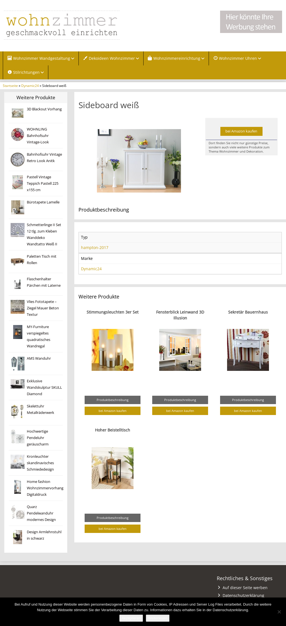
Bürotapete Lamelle (43, 202)
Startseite (10, 85)
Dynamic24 (30, 85)
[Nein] (279, 612)
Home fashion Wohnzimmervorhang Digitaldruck (45, 488)
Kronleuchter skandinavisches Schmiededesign (40, 463)
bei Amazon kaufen (241, 131)
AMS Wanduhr (39, 358)
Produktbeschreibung (112, 400)
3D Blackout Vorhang (44, 109)
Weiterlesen (157, 618)
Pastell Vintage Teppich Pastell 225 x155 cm (42, 183)
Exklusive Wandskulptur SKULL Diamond (44, 387)
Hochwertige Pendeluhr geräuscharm (38, 438)
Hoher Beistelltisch (112, 430)
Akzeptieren (131, 618)
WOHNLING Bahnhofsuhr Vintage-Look (38, 135)
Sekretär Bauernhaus (248, 312)
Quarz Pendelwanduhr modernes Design (41, 513)
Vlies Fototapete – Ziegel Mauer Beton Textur (43, 308)
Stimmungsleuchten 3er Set (113, 312)
